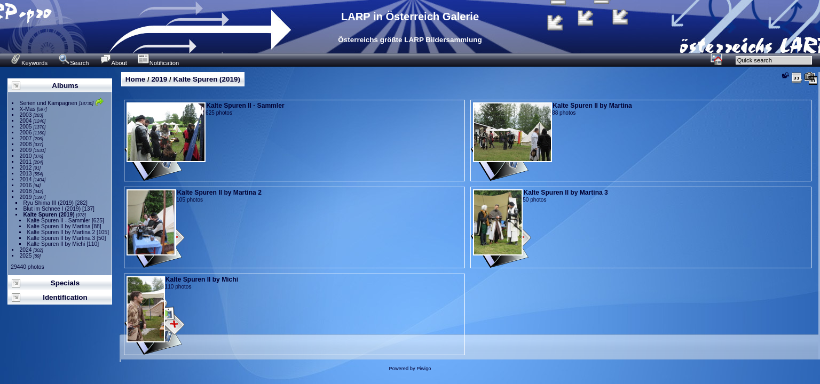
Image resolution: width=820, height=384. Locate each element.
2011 (26, 162)
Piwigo (423, 368)
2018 (26, 191)
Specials (65, 283)
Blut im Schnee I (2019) (52, 209)
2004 (26, 121)
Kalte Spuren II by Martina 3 (61, 238)
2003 (26, 115)
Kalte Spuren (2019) (49, 215)
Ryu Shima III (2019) (48, 203)
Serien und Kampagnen (48, 103)
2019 (26, 197)
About (113, 63)
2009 (26, 150)
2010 (26, 156)
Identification (65, 297)
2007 (26, 138)
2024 (26, 250)
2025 (26, 256)
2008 (26, 144)
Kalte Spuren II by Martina (59, 226)
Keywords (29, 63)
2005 (26, 127)
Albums (65, 86)
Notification (158, 63)
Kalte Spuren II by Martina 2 (61, 232)
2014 (26, 179)
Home (135, 79)
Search (73, 63)
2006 (26, 132)
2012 (26, 168)
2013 (26, 174)
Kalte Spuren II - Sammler (58, 220)
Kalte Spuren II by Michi (56, 244)
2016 (26, 185)
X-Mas (28, 109)
